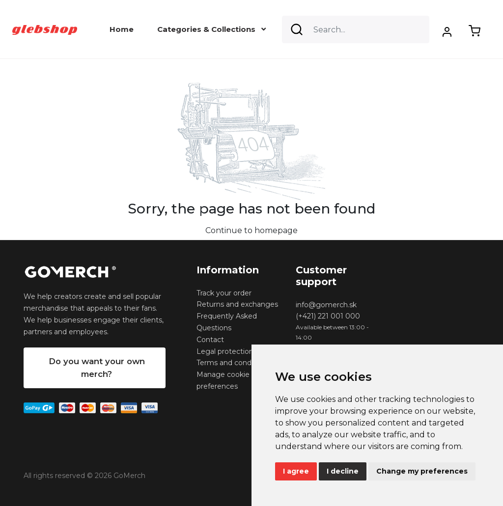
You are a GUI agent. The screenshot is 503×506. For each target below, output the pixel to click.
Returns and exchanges (237, 304)
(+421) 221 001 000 (328, 316)
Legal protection (224, 351)
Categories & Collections (211, 29)
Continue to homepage (251, 230)
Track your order (224, 293)
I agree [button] (296, 471)
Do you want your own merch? (97, 367)
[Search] (355, 29)
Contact (210, 339)
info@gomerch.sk (326, 304)
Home (122, 29)
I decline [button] (343, 471)
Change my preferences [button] (422, 471)
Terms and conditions (233, 362)
